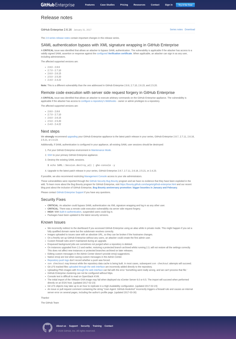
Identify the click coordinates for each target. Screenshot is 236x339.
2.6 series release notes (58, 38)
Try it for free (185, 5)
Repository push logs (58, 260)
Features (90, 4)
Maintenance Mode (101, 150)
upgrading (73, 136)
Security (85, 326)
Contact (155, 4)
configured (114, 53)
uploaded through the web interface (87, 266)
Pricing (124, 4)
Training (97, 326)
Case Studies (107, 4)
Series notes (176, 29)
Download (190, 29)
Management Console (95, 176)
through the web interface (90, 270)
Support (73, 326)
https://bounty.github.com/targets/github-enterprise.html (148, 184)
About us (61, 326)
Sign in (169, 4)
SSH (50, 155)
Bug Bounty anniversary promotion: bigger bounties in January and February (135, 187)
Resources (139, 4)
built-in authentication (70, 211)
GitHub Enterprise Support (70, 192)
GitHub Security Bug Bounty (104, 181)
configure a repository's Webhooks (98, 101)
